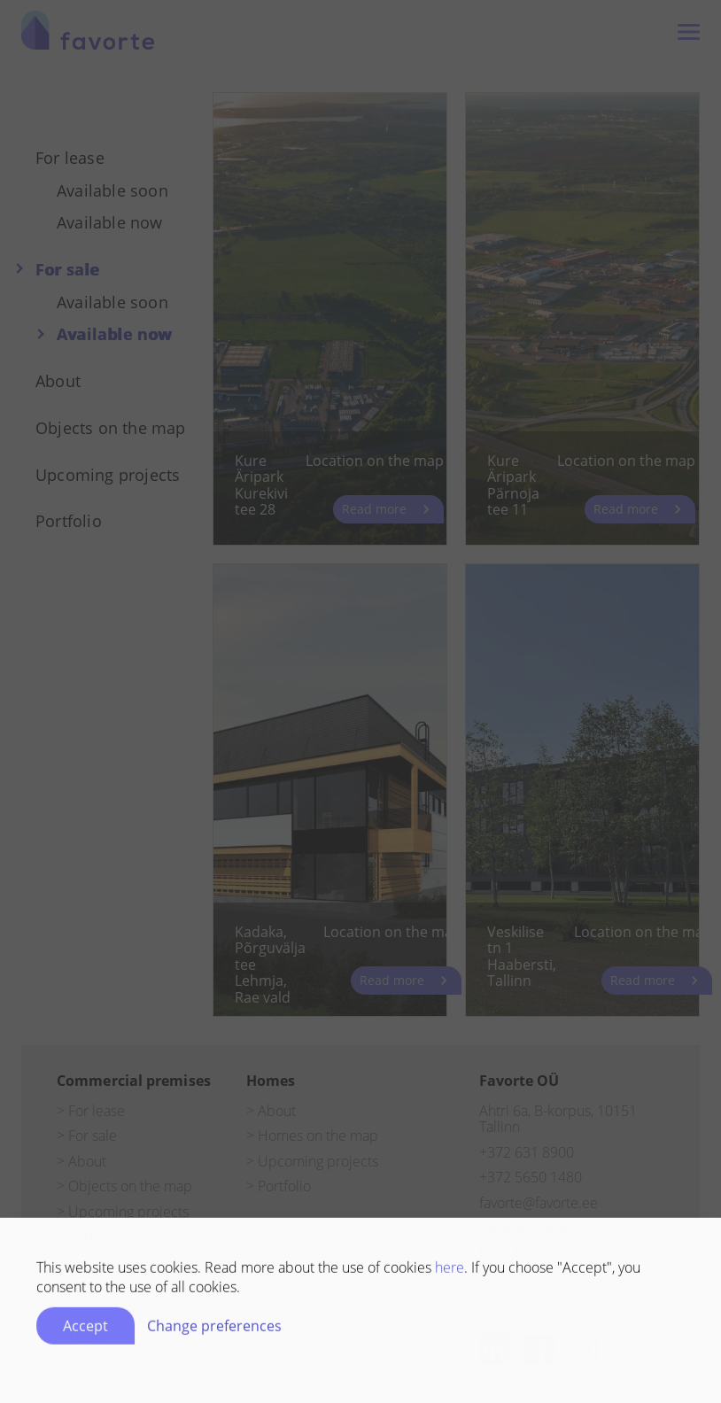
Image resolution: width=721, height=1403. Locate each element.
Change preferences (214, 1329)
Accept (85, 1329)
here (449, 1271)
